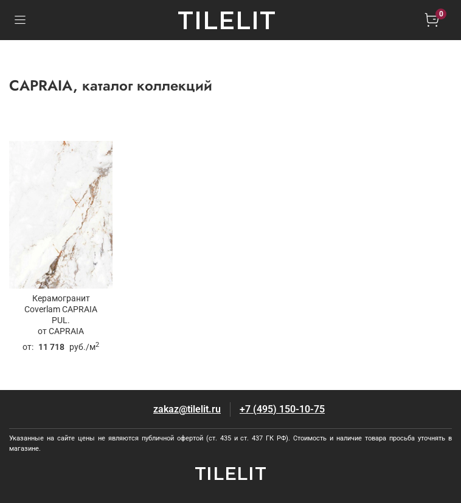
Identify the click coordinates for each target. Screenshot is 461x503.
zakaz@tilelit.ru (187, 409)
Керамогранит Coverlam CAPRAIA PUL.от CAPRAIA (60, 315)
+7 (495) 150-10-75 (282, 409)
